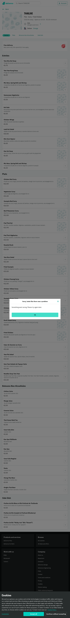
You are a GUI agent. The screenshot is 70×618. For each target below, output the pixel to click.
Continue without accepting (56, 614)
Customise (5, 614)
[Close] (58, 301)
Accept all (33, 614)
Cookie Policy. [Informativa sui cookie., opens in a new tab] (52, 610)
